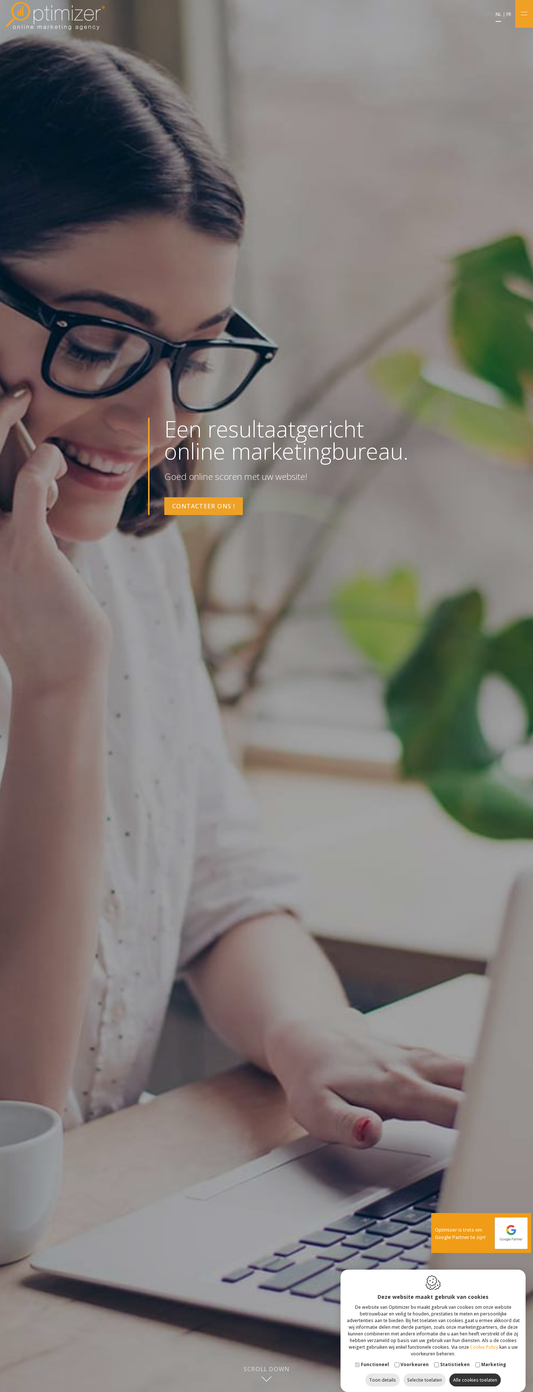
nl (498, 14)
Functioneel (375, 1357)
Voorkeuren (414, 1357)
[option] (266, 696)
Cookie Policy (484, 1340)
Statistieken (455, 1357)
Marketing (493, 1357)
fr (508, 14)
